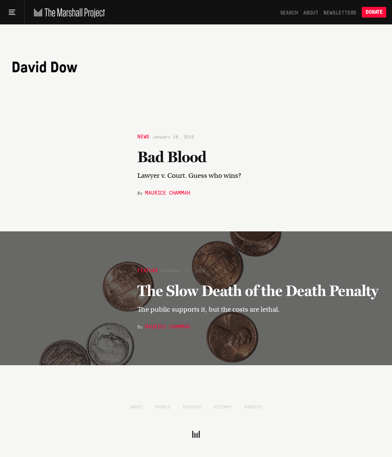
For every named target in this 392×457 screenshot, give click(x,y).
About (310, 12)
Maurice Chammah (167, 192)
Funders (253, 406)
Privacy (192, 406)
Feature (147, 270)
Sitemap (222, 406)
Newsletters (339, 12)
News (143, 136)
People (163, 406)
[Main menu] (12, 12)
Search (289, 12)
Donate (374, 12)
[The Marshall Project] (67, 12)
